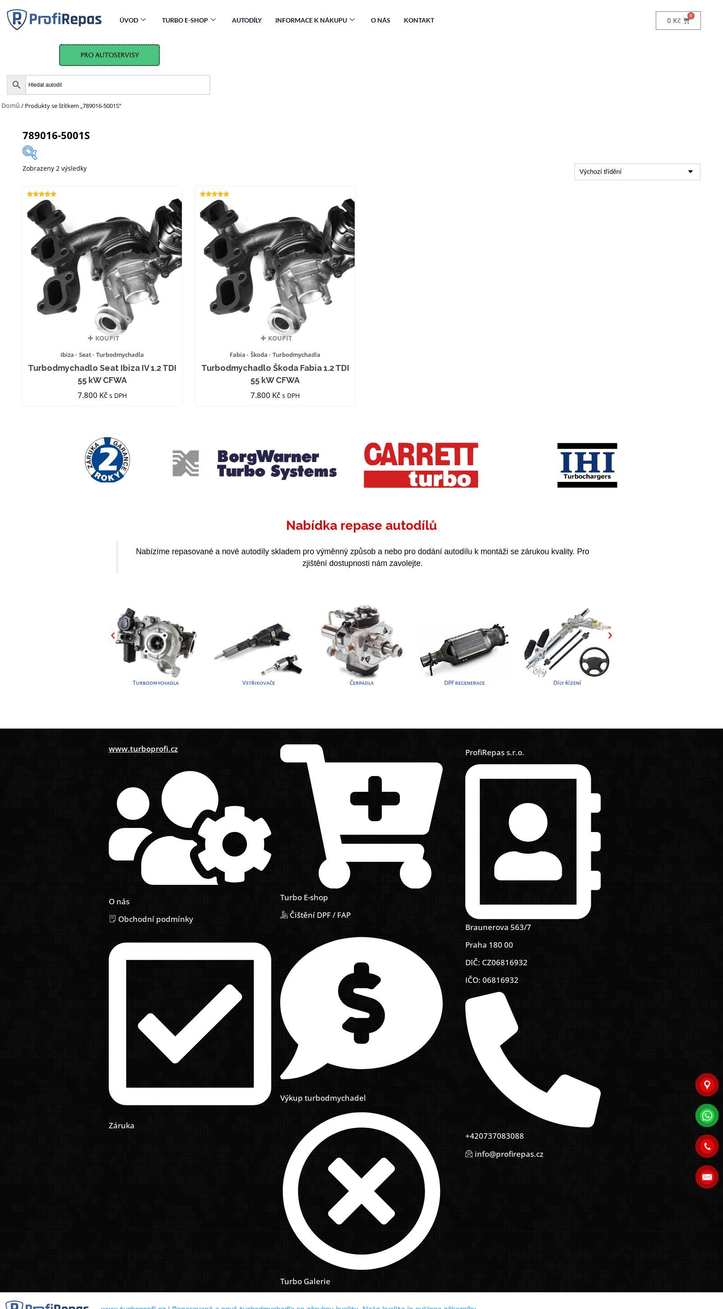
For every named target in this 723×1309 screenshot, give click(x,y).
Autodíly (247, 20)
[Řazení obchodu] (637, 172)
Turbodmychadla (120, 355)
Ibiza (67, 355)
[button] (113, 635)
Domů (10, 105)
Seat (85, 355)
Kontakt (419, 20)
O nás (380, 20)
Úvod (133, 20)
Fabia (238, 355)
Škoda (259, 355)
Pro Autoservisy (109, 55)
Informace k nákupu (315, 20)
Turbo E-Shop (189, 20)
